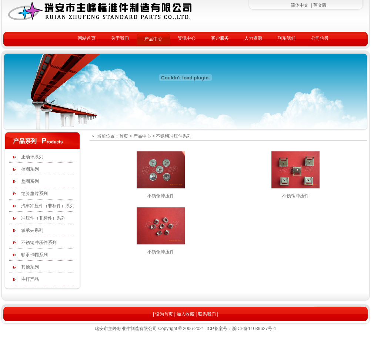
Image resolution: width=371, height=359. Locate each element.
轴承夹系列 (32, 230)
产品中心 (153, 39)
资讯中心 (186, 38)
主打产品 (30, 279)
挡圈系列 (30, 169)
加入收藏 (185, 314)
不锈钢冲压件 (160, 195)
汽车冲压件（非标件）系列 (47, 205)
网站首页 (87, 38)
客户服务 (220, 38)
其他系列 (30, 267)
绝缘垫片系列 (34, 193)
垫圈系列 (30, 181)
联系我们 (286, 38)
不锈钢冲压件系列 (39, 242)
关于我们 (120, 38)
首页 (123, 136)
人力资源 (253, 38)
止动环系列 (32, 156)
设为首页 (164, 314)
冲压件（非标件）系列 (43, 218)
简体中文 (299, 5)
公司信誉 (320, 38)
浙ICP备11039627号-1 (254, 328)
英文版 (320, 5)
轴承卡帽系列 (34, 254)
